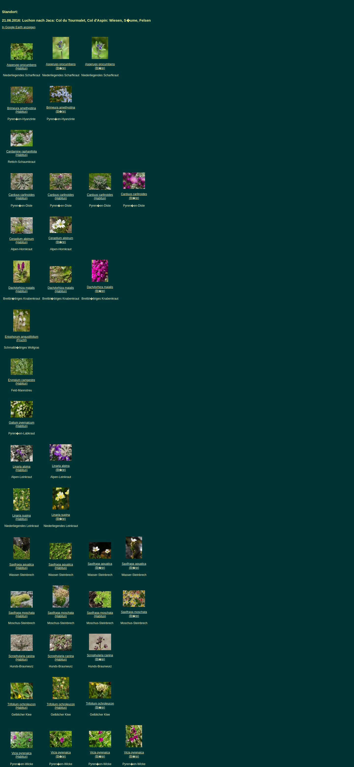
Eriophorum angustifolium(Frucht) (21, 338)
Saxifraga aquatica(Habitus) (21, 566)
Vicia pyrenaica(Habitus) (21, 755)
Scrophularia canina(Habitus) (22, 657)
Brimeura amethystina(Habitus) (21, 110)
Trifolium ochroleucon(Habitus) (22, 706)
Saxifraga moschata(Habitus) (22, 614)
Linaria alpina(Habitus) (21, 468)
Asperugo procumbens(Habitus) (21, 66)
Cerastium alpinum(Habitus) (21, 240)
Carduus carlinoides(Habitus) (22, 196)
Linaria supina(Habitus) (21, 517)
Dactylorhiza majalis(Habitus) (21, 289)
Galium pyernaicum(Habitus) (21, 424)
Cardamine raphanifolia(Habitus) (21, 153)
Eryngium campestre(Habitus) (21, 381)
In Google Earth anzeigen (18, 27)
